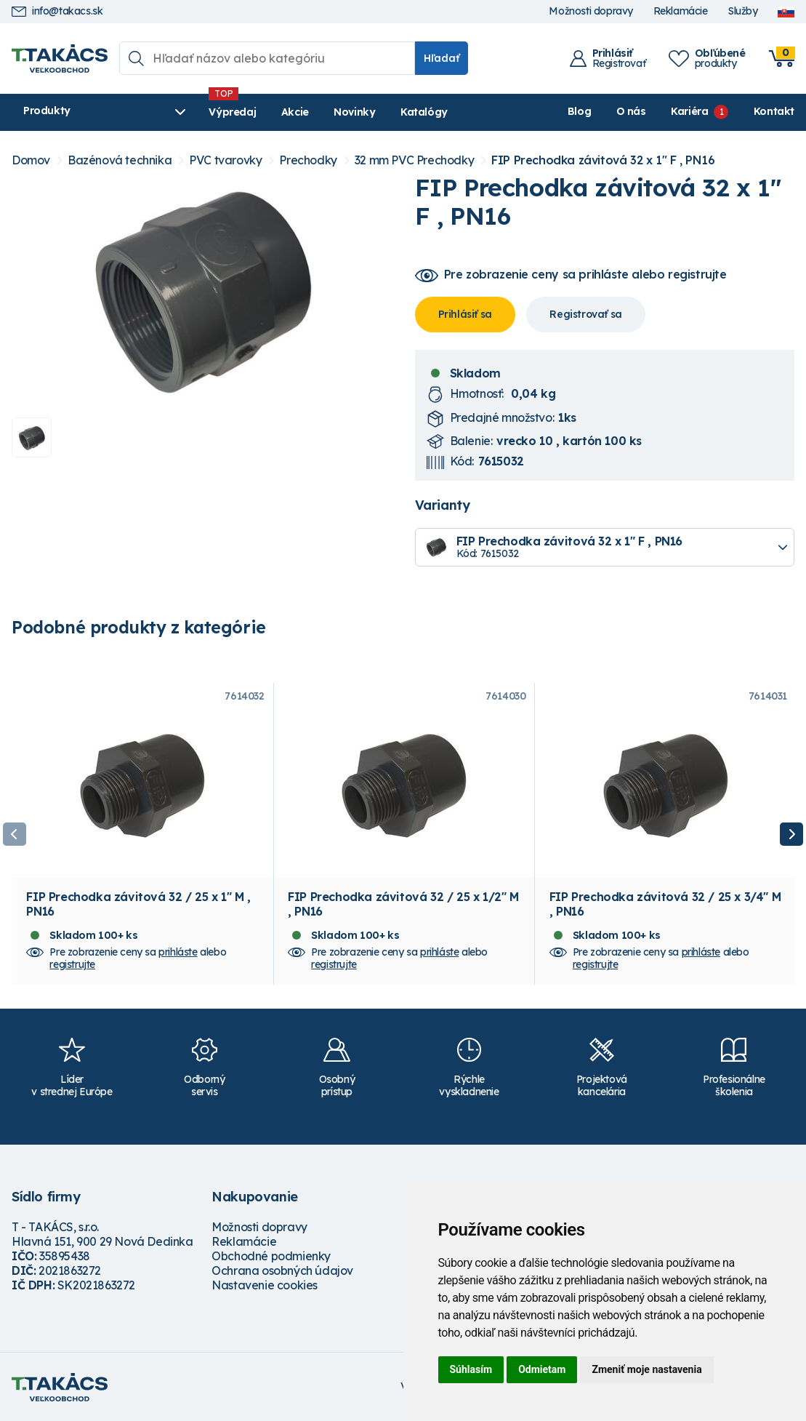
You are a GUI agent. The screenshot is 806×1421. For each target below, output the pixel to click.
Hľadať (441, 58)
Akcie (295, 112)
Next (791, 834)
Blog (579, 111)
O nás (631, 111)
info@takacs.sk (57, 11)
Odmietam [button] (541, 1369)
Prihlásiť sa (465, 314)
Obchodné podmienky (271, 1256)
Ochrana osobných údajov (282, 1270)
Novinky (354, 112)
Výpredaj (232, 112)
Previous (14, 834)
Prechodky (307, 160)
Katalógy (424, 112)
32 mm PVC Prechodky (414, 160)
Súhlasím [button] (471, 1369)
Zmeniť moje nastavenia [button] (646, 1369)
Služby (743, 11)
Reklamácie (680, 11)
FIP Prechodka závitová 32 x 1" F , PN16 (602, 160)
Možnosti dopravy (591, 11)
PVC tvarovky (225, 160)
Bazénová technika (120, 160)
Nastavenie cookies (264, 1285)
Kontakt (774, 111)
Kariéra (689, 111)
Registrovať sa (585, 314)
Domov (31, 160)
